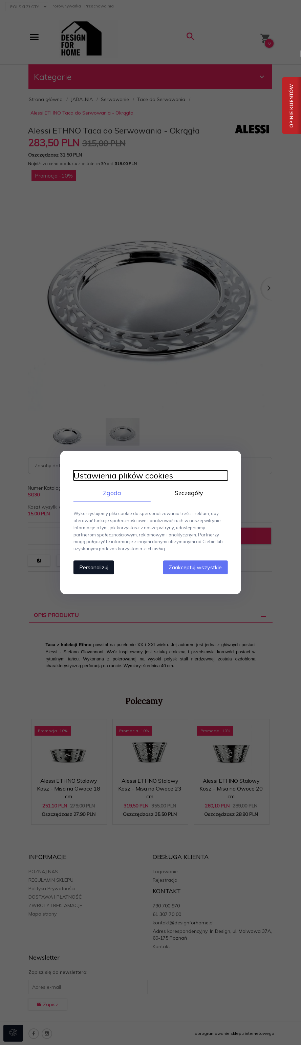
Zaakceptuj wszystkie (196, 567)
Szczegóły (189, 493)
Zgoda (112, 493)
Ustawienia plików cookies (122, 475)
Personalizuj (93, 567)
